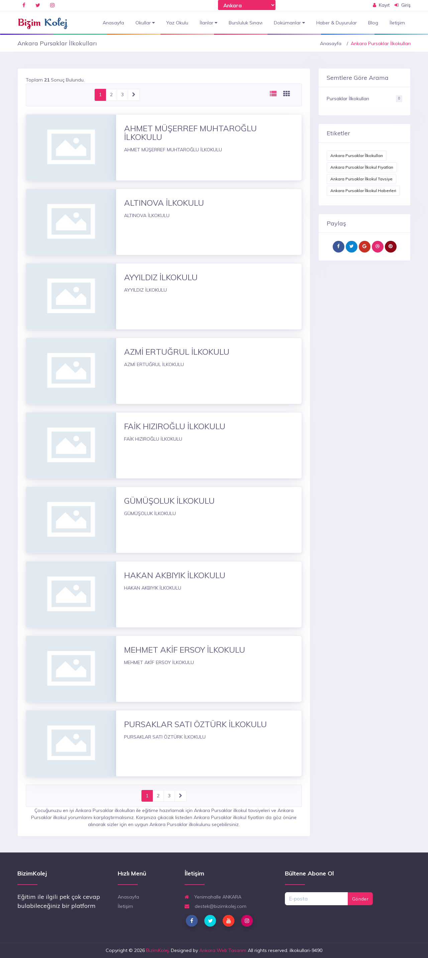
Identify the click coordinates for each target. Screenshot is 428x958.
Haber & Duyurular (336, 23)
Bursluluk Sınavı (245, 23)
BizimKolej (157, 950)
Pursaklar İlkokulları (348, 99)
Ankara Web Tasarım (222, 950)
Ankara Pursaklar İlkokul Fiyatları (361, 167)
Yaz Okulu (177, 23)
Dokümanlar (289, 22)
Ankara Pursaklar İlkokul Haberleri (363, 190)
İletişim (397, 23)
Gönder (360, 899)
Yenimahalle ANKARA (213, 897)
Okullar (145, 22)
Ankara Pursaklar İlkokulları (356, 155)
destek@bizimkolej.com (215, 906)
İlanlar (208, 22)
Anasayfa (113, 23)
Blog (373, 23)
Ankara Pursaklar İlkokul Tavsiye (361, 178)
